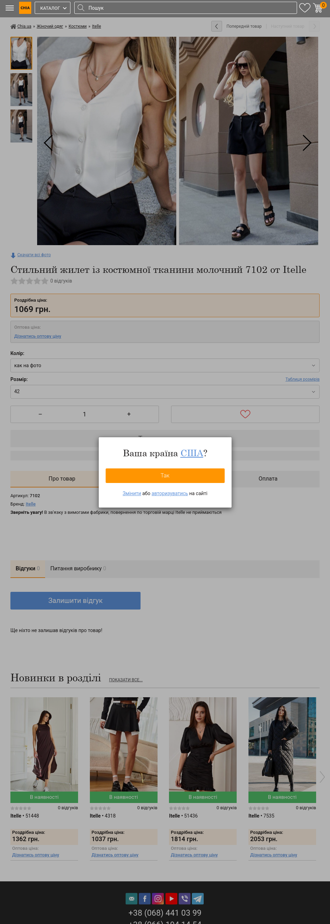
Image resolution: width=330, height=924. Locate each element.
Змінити (131, 493)
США (191, 452)
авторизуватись (170, 493)
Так (165, 475)
